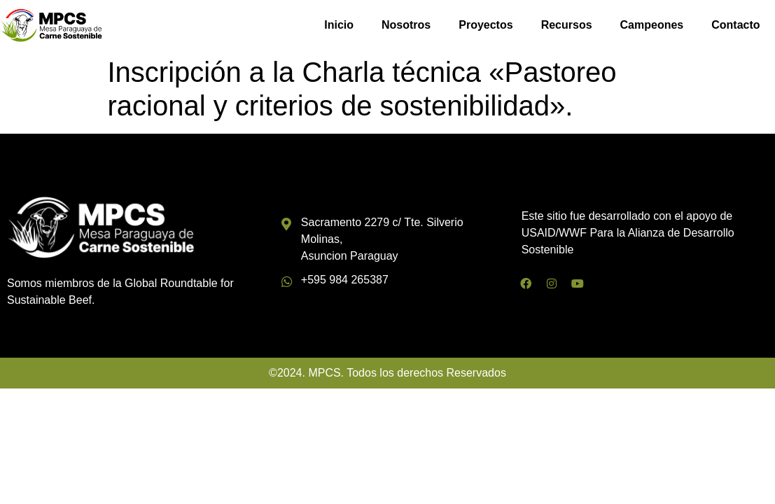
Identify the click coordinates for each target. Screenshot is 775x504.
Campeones (652, 25)
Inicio (339, 25)
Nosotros (406, 25)
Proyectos (485, 25)
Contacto (735, 25)
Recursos (566, 25)
